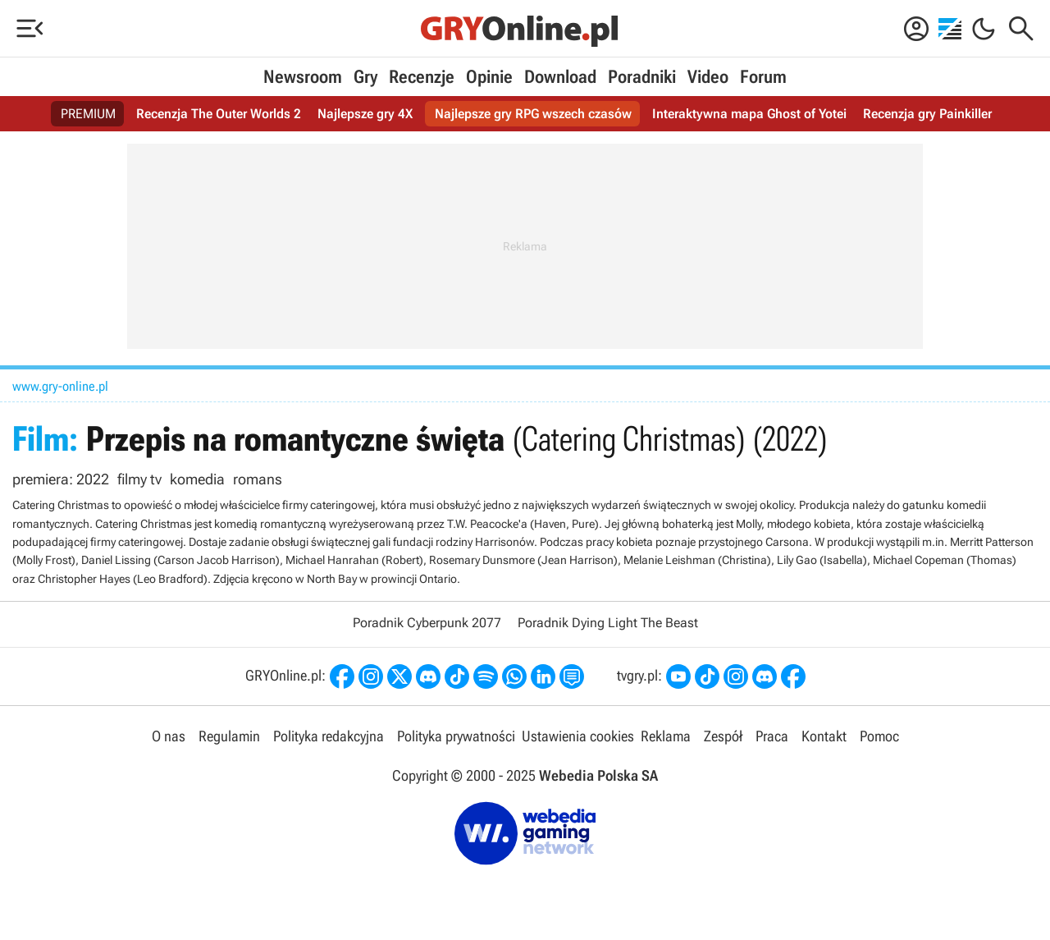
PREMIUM (88, 114)
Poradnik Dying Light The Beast (608, 622)
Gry (365, 76)
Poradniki (642, 76)
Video (707, 76)
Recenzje (421, 76)
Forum (763, 76)
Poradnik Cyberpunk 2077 (427, 622)
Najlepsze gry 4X (365, 114)
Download (560, 76)
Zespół (723, 736)
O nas (168, 736)
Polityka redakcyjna (328, 736)
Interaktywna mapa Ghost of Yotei (749, 114)
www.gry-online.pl (60, 386)
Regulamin (229, 736)
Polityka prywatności (456, 736)
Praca (772, 736)
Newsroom (302, 76)
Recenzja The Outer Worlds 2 (218, 114)
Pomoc (879, 736)
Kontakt (824, 736)
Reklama (666, 736)
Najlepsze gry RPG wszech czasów (533, 114)
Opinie (489, 76)
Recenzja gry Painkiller (927, 114)
